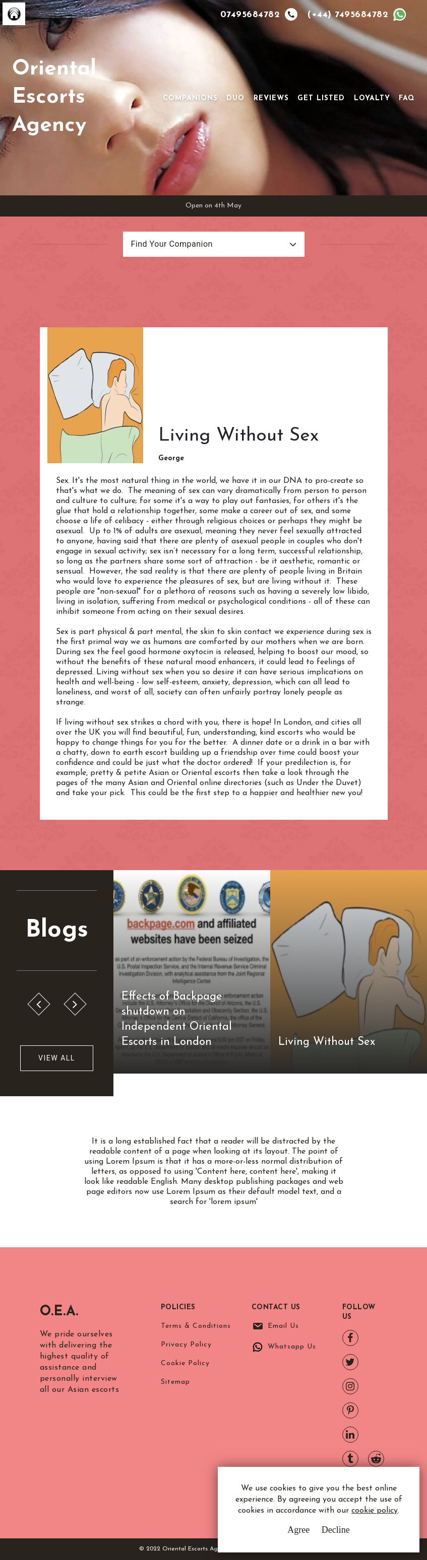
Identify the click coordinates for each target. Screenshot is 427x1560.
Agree (298, 1530)
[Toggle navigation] (149, 98)
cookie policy (374, 1511)
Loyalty (372, 98)
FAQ (407, 98)
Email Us (283, 1326)
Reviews (271, 98)
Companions (190, 98)
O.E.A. (59, 1312)
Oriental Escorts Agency (54, 97)
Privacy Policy (186, 1345)
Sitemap (175, 1382)
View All (56, 1058)
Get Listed (321, 98)
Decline (336, 1530)
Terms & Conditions (196, 1326)
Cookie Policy (185, 1363)
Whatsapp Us (292, 1347)
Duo (235, 98)
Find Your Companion (172, 244)
